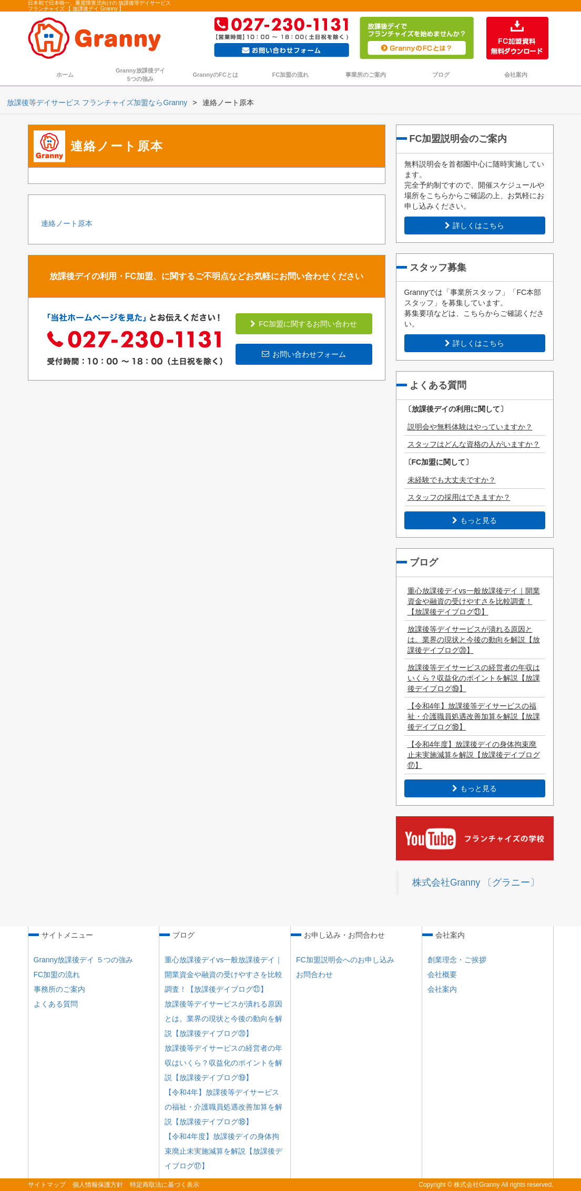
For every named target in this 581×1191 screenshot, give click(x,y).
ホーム (65, 74)
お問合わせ (314, 974)
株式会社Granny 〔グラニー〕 (475, 882)
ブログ (441, 74)
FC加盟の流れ (290, 74)
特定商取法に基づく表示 (164, 1184)
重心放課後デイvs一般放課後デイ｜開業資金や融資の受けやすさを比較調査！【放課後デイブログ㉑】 (473, 601)
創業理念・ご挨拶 (456, 960)
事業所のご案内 (365, 74)
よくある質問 (56, 1004)
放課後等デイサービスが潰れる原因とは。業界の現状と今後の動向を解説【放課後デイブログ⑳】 (473, 639)
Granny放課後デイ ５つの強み (84, 960)
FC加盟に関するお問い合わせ (303, 324)
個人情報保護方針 (98, 1184)
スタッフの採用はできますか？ (459, 497)
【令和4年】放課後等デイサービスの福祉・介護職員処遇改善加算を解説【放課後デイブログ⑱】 (473, 716)
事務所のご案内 (59, 989)
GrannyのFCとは (215, 74)
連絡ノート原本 (67, 223)
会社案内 (515, 74)
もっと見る (474, 520)
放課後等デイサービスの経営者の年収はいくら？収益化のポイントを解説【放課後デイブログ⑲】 (473, 678)
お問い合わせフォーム (304, 354)
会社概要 (442, 974)
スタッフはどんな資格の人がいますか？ (473, 444)
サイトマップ (47, 1184)
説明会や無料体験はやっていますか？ (470, 427)
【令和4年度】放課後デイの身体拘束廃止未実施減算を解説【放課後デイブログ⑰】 (473, 754)
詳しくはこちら (474, 225)
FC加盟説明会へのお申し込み (345, 960)
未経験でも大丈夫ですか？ (451, 480)
